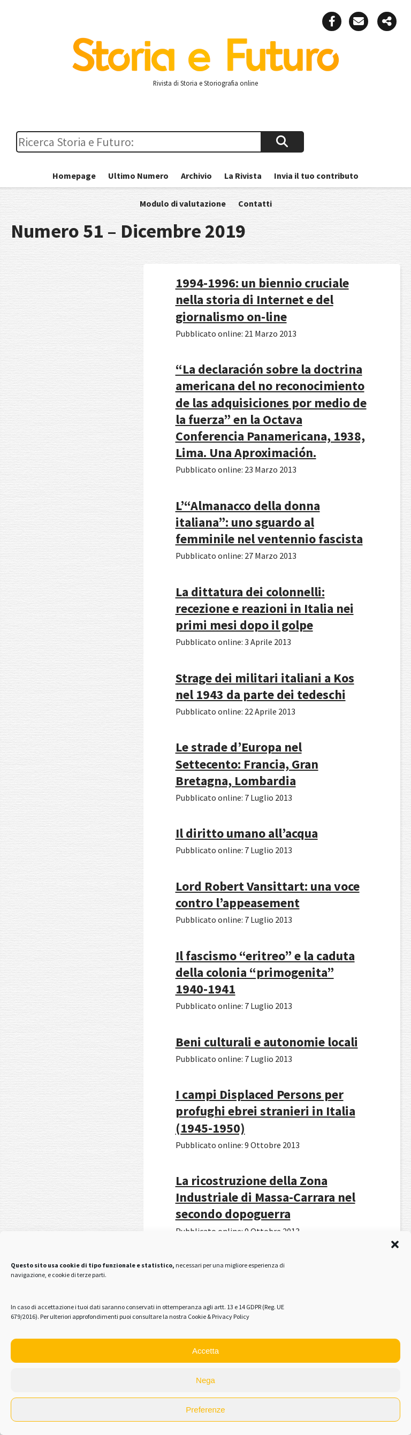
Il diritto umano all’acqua (247, 833)
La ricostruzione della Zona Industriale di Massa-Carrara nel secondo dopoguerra (265, 1197)
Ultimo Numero (138, 175)
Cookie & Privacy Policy (218, 1316)
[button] (395, 1244)
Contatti (255, 203)
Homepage (74, 175)
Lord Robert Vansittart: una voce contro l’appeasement (268, 894)
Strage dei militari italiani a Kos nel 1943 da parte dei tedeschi (265, 686)
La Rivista (243, 175)
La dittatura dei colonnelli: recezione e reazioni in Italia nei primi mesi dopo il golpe (265, 608)
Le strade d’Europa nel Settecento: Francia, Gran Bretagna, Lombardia (247, 763)
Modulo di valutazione (183, 203)
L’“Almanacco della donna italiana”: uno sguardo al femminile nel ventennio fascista (269, 522)
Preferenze (205, 1409)
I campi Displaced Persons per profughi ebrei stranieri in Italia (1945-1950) (265, 1111)
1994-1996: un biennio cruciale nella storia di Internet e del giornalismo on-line (262, 299)
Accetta (205, 1350)
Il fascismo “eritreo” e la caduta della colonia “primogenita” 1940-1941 (265, 972)
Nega (205, 1380)
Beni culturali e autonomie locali (267, 1042)
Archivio (196, 175)
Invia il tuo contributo (316, 175)
